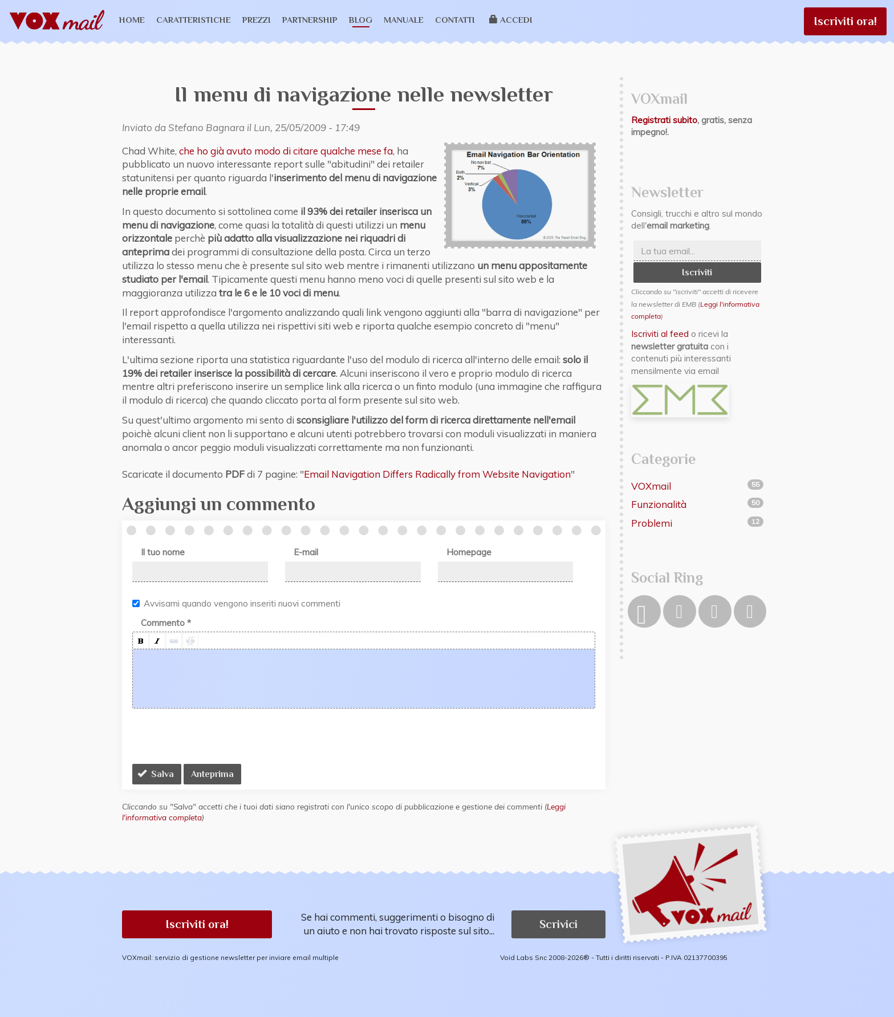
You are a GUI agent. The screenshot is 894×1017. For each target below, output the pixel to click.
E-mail (306, 552)
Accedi (511, 20)
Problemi (651, 523)
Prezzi (256, 20)
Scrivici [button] (558, 924)
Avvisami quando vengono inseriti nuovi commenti (236, 603)
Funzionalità (658, 504)
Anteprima (212, 774)
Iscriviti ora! (845, 21)
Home (132, 20)
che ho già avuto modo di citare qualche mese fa (286, 151)
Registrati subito (664, 120)
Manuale (404, 20)
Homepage (468, 552)
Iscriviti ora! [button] (197, 924)
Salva (155, 774)
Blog (360, 20)
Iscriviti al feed (660, 333)
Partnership (310, 20)
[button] (141, 641)
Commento (166, 622)
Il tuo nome (163, 552)
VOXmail (651, 486)
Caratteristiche (193, 20)
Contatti (455, 20)
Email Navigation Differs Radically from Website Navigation (437, 474)
